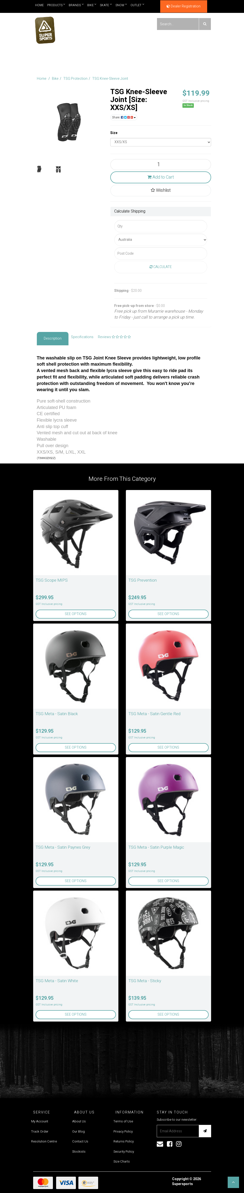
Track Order (39, 1131)
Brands (76, 5)
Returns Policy (123, 1141)
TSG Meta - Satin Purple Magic (156, 847)
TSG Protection (75, 78)
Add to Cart (160, 177)
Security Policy (123, 1151)
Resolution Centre (44, 1141)
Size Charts (121, 1161)
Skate (106, 5)
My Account (39, 1121)
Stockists (79, 1151)
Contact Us (80, 1141)
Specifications (82, 337)
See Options (76, 614)
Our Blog (78, 1131)
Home (39, 5)
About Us (79, 1121)
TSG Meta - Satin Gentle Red (154, 714)
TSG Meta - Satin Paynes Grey (63, 847)
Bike (92, 5)
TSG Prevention (142, 580)
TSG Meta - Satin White (57, 981)
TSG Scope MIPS (52, 580)
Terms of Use (123, 1121)
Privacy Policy (123, 1131)
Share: (124, 117)
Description (53, 338)
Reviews (114, 337)
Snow (121, 5)
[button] (233, 1182)
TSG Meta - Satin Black (57, 714)
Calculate (161, 267)
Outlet (137, 5)
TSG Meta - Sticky (144, 981)
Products (56, 5)
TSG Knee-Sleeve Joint (110, 78)
